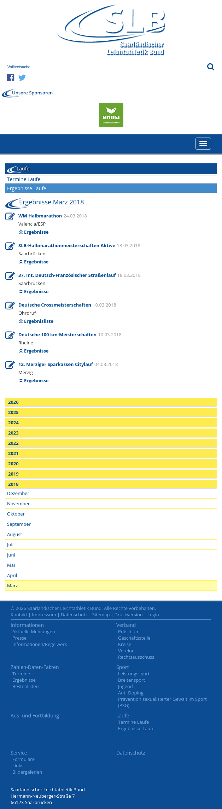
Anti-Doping (131, 692)
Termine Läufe (23, 179)
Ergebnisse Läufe (26, 188)
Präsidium (129, 631)
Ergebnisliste (38, 321)
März (12, 585)
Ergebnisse (36, 232)
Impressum (44, 614)
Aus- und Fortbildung (35, 715)
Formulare (23, 759)
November (18, 503)
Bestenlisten (25, 686)
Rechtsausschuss (136, 657)
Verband (126, 625)
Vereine (126, 650)
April (12, 575)
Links (17, 765)
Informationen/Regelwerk (39, 644)
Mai (11, 565)
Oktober (16, 514)
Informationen (27, 625)
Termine (21, 673)
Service (19, 752)
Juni (11, 555)
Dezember (18, 493)
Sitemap (101, 614)
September (19, 524)
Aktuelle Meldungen (33, 631)
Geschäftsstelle (134, 638)
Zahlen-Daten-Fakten (35, 667)
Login (153, 614)
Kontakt (19, 614)
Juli (10, 544)
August (14, 534)
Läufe (122, 715)
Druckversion (129, 614)
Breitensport (131, 680)
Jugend (125, 686)
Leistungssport (134, 673)
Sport (122, 667)
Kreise (124, 644)
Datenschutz (74, 614)
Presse (19, 638)
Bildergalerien (27, 772)
